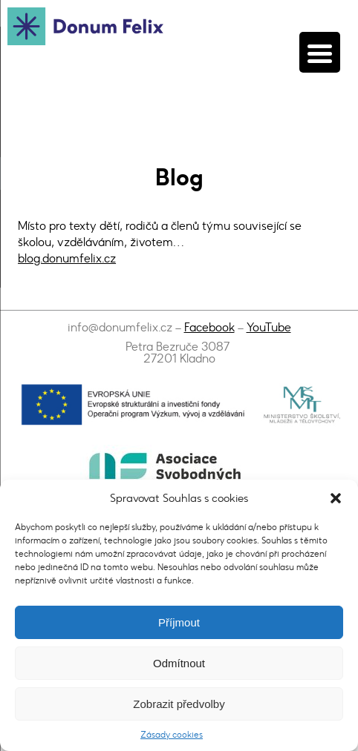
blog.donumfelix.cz (67, 258)
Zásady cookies (171, 735)
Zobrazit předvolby (178, 704)
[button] (335, 498)
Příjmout (179, 622)
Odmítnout (179, 663)
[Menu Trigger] (319, 52)
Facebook (209, 327)
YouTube (269, 327)
